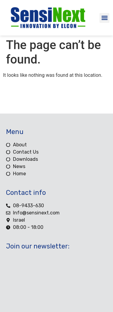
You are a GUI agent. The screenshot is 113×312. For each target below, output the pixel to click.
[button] (104, 18)
